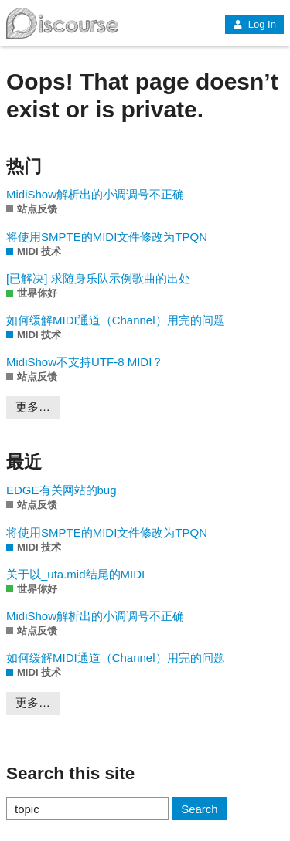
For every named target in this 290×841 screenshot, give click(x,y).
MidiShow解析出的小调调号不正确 (95, 194)
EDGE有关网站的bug (61, 490)
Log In (254, 24)
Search (199, 809)
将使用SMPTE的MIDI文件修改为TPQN (106, 236)
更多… (32, 406)
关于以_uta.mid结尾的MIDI (75, 574)
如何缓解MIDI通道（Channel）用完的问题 (115, 320)
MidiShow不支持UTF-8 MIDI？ (84, 361)
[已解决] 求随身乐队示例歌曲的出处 (98, 278)
